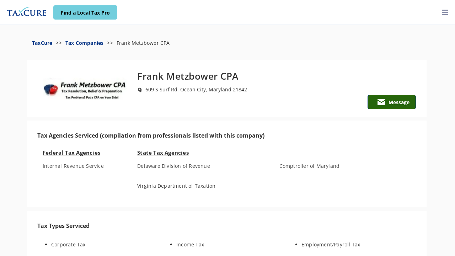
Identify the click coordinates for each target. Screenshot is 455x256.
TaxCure (42, 42)
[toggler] (445, 12)
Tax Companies (84, 42)
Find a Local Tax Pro (85, 12)
